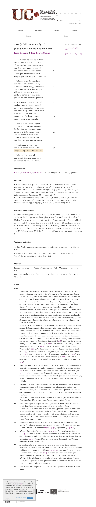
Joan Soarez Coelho (40, 53)
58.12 (55, 450)
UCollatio (67, 50)
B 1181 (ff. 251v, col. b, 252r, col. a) (28, 173)
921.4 (45, 453)
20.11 (50, 450)
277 (49, 344)
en (65, 13)
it (68, 13)
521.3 (31, 439)
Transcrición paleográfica (72, 48)
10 (27, 373)
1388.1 (22, 373)
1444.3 (22, 434)
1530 (42, 346)
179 (63, 357)
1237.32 (47, 428)
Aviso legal (14, 482)
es (72, 13)
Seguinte (78, 54)
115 (21, 371)
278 (59, 341)
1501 (32, 349)
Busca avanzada (75, 23)
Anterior (68, 54)
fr (76, 13)
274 (31, 297)
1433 (25, 352)
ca (80, 13)
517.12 (55, 431)
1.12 (49, 431)
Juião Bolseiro (21, 53)
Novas (66, 36)
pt (61, 13)
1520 (25, 354)
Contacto (14, 484)
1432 (21, 362)
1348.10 (71, 428)
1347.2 (53, 428)
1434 (73, 354)
